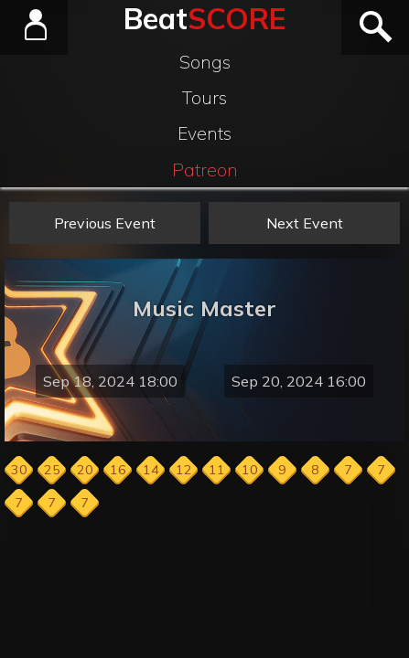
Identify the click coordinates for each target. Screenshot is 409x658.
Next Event (304, 223)
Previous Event (105, 223)
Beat (204, 18)
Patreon (205, 170)
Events (204, 133)
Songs (205, 62)
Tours (204, 98)
